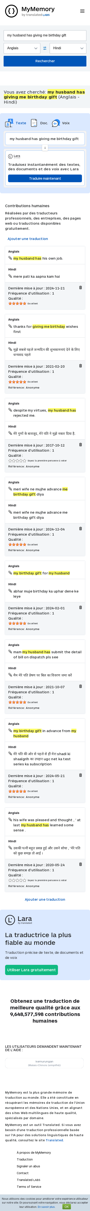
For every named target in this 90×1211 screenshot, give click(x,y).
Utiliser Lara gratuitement (31, 969)
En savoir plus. (46, 1206)
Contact (23, 1173)
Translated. (55, 1140)
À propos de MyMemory (34, 1152)
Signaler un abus (28, 1166)
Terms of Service (29, 1186)
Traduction (25, 1159)
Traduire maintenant (45, 178)
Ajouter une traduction (28, 239)
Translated (28, 1180)
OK (67, 1206)
